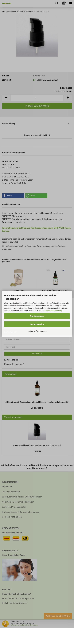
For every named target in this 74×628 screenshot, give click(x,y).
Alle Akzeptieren (37, 316)
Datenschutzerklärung (53, 311)
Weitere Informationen (37, 331)
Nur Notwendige (37, 324)
